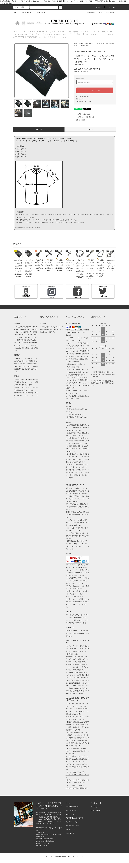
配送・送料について (72, 810)
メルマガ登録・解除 (88, 12)
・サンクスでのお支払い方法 (75, 785)
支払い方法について (72, 807)
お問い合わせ (109, 12)
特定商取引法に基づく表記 (83, 101)
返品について (80, 99)
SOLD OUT (94, 90)
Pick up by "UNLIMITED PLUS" (86, 43)
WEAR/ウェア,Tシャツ (84, 45)
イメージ (90, 129)
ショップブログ (71, 829)
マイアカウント (96, 803)
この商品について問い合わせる (84, 117)
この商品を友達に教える (82, 114)
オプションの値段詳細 (82, 96)
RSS (67, 833)
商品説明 (39, 129)
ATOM (72, 833)
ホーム (16, 12)
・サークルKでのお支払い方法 (76, 782)
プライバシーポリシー (73, 822)
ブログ (99, 12)
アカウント (98, 7)
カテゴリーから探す (26, 12)
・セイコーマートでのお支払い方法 (77, 780)
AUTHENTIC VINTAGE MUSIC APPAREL (104, 43)
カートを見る (95, 807)
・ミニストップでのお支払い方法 (76, 788)
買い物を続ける (79, 120)
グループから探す (40, 12)
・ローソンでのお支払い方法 (75, 772)
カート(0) (110, 7)
